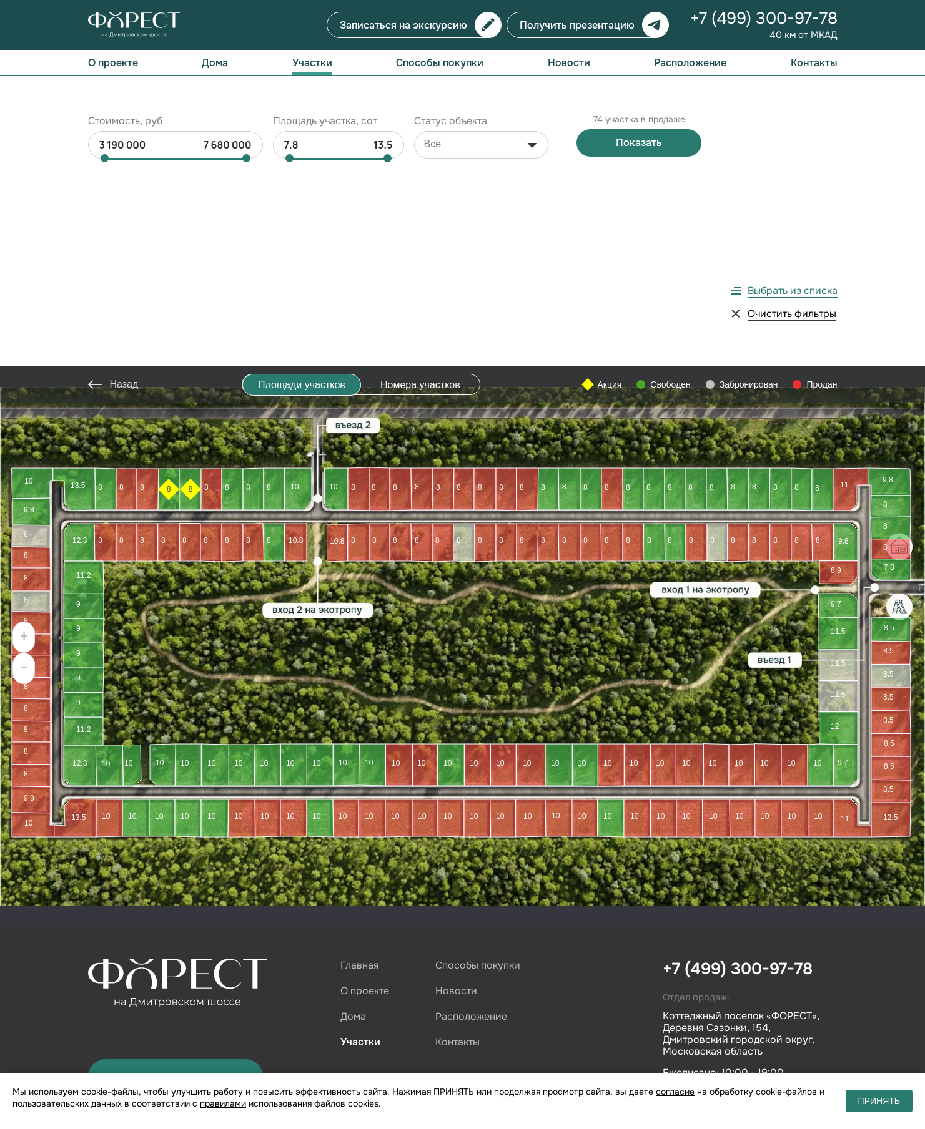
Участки (312, 62)
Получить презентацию (577, 25)
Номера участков (420, 172)
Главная (359, 752)
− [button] (24, 456)
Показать (639, 122)
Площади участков (301, 172)
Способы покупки (439, 62)
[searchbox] (455, 123)
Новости (569, 62)
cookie (263, 1062)
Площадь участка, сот (325, 100)
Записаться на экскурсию (403, 25)
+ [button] (24, 425)
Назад (124, 171)
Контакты (814, 62)
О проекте (113, 62)
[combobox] (481, 124)
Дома (215, 62)
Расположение (690, 62)
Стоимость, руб (125, 100)
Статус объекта (450, 100)
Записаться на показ (175, 863)
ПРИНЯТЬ (879, 1101)
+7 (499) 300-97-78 (764, 18)
